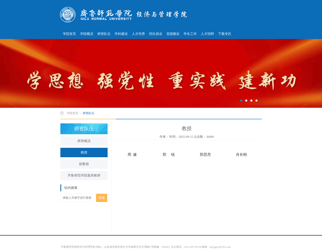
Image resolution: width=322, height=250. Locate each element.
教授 (84, 152)
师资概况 (84, 141)
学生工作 (190, 34)
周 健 (132, 155)
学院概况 (86, 34)
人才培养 (138, 34)
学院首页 (69, 34)
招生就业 (155, 34)
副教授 (84, 164)
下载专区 (224, 34)
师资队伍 (103, 34)
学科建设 (121, 34)
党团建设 (172, 34)
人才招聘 (207, 34)
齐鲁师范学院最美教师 (84, 175)
